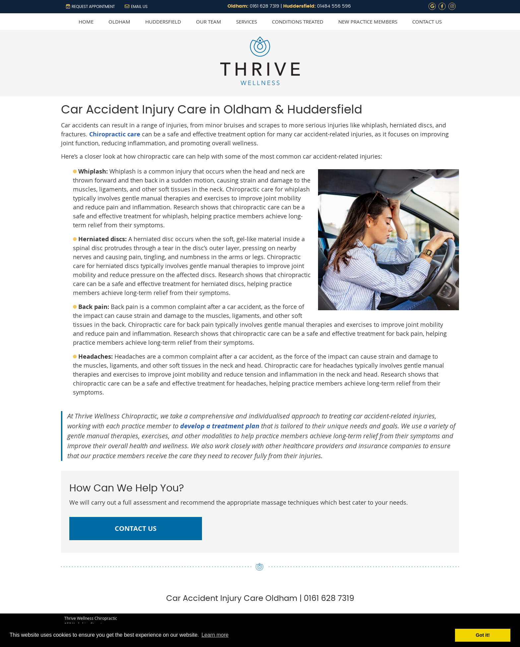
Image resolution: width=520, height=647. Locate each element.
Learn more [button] (214, 635)
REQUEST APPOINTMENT (90, 6)
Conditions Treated (297, 21)
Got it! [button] (483, 635)
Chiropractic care (114, 134)
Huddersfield (163, 21)
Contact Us (427, 21)
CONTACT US (136, 528)
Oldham (119, 21)
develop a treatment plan (219, 425)
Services (246, 21)
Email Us (136, 6)
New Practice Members (367, 21)
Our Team (208, 21)
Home (86, 21)
